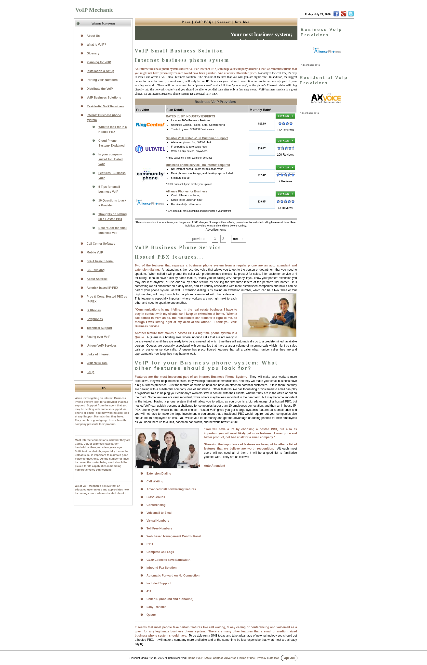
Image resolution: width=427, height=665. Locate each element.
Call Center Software (101, 243)
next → (238, 239)
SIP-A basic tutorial (100, 261)
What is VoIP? (96, 44)
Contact (224, 22)
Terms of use (247, 657)
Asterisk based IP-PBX (102, 287)
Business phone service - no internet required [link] (198, 165)
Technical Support (99, 328)
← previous (196, 239)
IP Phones (94, 310)
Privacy (261, 657)
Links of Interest (98, 354)
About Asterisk (97, 279)
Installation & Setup (100, 71)
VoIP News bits (97, 363)
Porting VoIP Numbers (102, 80)
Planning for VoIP (99, 62)
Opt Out (289, 658)
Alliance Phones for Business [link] (186, 191)
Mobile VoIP (95, 252)
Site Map (242, 22)
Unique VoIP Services (102, 345)
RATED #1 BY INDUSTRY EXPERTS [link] (190, 116)
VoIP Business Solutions (104, 97)
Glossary (93, 53)
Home (186, 22)
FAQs (90, 372)
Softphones (95, 319)
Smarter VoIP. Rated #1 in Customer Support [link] (197, 138)
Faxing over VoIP (98, 337)
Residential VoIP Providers (105, 106)
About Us (93, 36)
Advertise (230, 657)
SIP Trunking (96, 270)
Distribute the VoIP (100, 88)
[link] (327, 50)
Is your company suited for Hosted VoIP (110, 159)
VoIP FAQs (204, 22)
